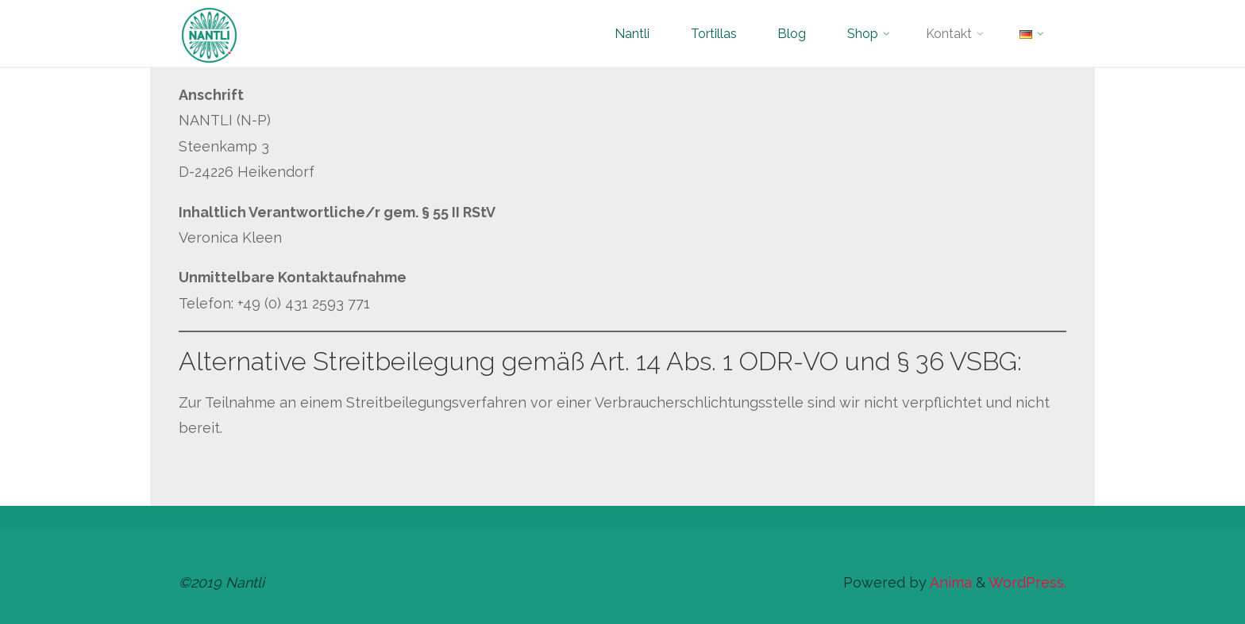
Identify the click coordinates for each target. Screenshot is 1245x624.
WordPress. (1027, 582)
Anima (949, 582)
